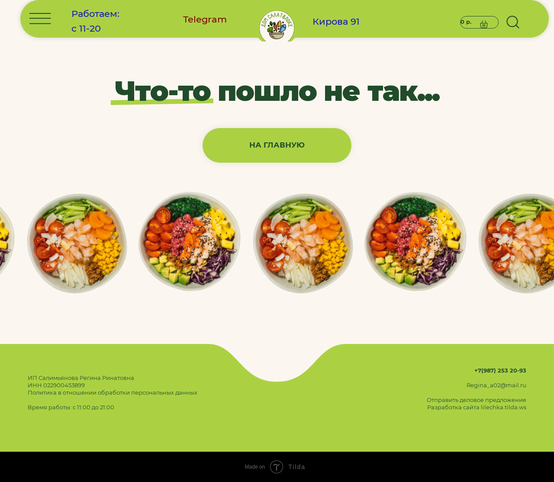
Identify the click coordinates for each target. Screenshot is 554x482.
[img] (277, 155)
